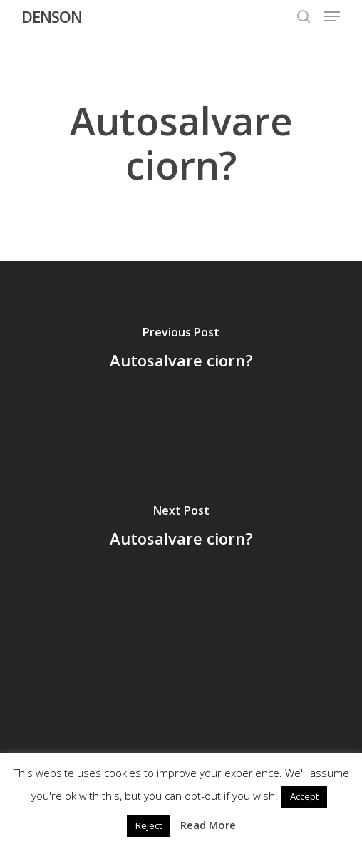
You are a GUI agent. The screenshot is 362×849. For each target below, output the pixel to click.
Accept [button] (304, 796)
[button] (332, 16)
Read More (208, 825)
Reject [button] (148, 825)
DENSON (51, 16)
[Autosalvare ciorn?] (181, 350)
